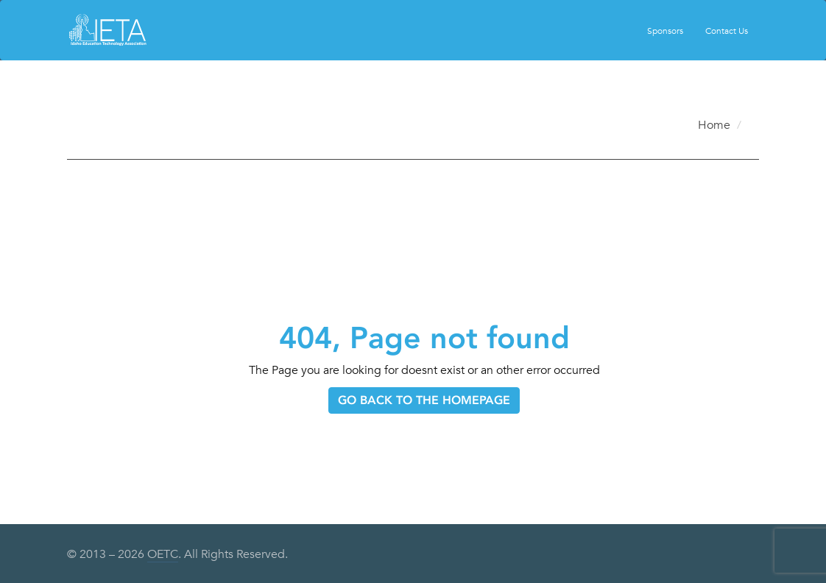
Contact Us (726, 30)
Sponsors (665, 30)
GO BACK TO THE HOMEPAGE (424, 400)
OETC (162, 554)
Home (714, 125)
